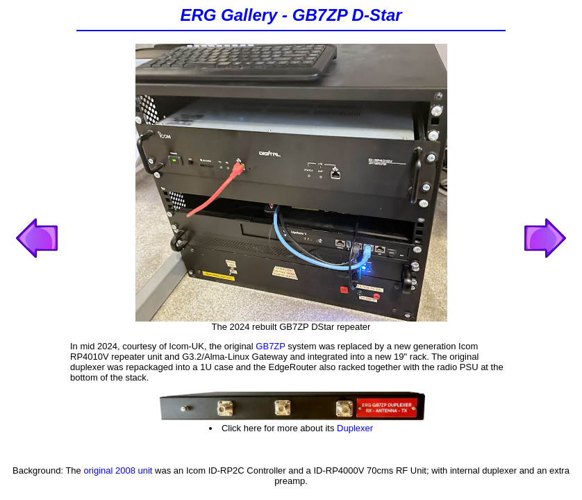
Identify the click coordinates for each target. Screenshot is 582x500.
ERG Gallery (228, 15)
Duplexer (355, 428)
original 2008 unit (117, 470)
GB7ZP (270, 346)
